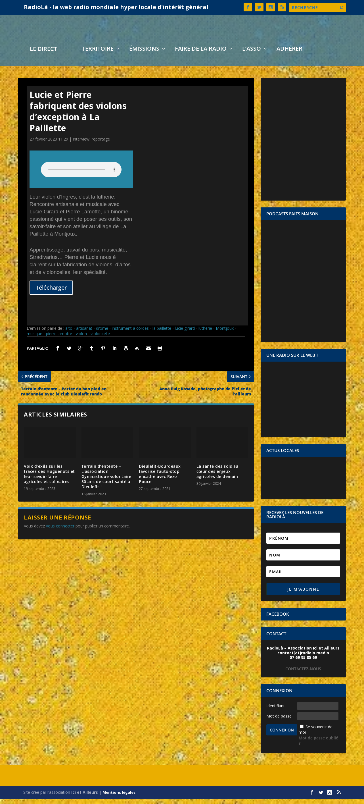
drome (102, 333)
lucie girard (185, 333)
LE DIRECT (43, 55)
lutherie (205, 333)
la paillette (161, 333)
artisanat (84, 333)
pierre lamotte (59, 338)
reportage (101, 144)
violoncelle (100, 338)
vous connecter (60, 531)
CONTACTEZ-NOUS (303, 674)
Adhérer (289, 54)
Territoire (98, 54)
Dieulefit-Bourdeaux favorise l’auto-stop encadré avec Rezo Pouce (160, 479)
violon (81, 338)
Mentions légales (118, 797)
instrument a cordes (130, 333)
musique (34, 338)
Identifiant (275, 711)
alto (68, 333)
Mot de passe (279, 721)
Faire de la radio (201, 54)
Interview (81, 144)
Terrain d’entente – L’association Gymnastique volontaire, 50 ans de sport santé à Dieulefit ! (107, 482)
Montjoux (225, 333)
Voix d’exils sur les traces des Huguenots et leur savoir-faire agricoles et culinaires (49, 479)
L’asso (251, 54)
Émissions (144, 54)
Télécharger (51, 292)
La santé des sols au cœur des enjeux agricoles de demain (217, 476)
